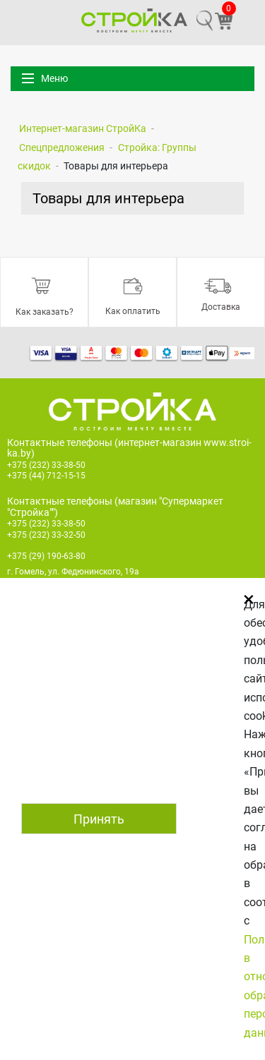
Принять (98, 819)
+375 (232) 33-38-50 (46, 465)
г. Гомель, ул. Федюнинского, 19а (73, 572)
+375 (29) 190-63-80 (46, 556)
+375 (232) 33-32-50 (46, 535)
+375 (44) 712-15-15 (46, 476)
